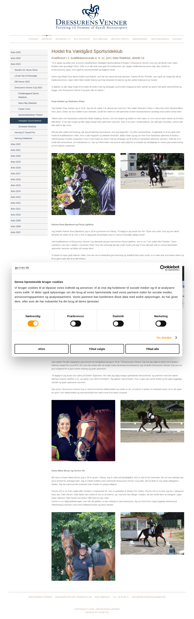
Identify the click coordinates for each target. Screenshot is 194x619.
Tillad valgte (97, 349)
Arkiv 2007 (16, 232)
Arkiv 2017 (16, 173)
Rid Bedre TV (63, 39)
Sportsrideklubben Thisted (30, 115)
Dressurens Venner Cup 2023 (28, 87)
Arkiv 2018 (16, 168)
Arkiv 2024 (16, 58)
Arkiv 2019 (16, 162)
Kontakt (177, 39)
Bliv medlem (100, 39)
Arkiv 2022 (16, 144)
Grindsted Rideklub (27, 126)
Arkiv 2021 (16, 150)
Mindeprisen (140, 39)
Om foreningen (160, 39)
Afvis (41, 349)
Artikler (47, 39)
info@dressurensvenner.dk (149, 597)
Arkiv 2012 (16, 203)
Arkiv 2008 (16, 226)
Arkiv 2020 (16, 156)
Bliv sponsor (82, 39)
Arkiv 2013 (16, 197)
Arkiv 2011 (16, 209)
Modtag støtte (120, 39)
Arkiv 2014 (16, 191)
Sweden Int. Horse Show (26, 70)
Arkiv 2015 (16, 185)
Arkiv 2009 (16, 220)
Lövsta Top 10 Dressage (26, 76)
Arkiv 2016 (16, 179)
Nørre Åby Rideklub (27, 103)
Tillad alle (152, 349)
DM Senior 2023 (22, 82)
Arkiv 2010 (16, 215)
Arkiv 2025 (16, 52)
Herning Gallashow (23, 138)
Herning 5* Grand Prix (25, 132)
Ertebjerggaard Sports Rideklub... (28, 95)
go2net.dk (103, 612)
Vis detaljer (164, 337)
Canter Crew (24, 109)
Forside (33, 39)
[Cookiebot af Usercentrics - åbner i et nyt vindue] (162, 268)
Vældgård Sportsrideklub (29, 121)
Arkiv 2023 (16, 64)
